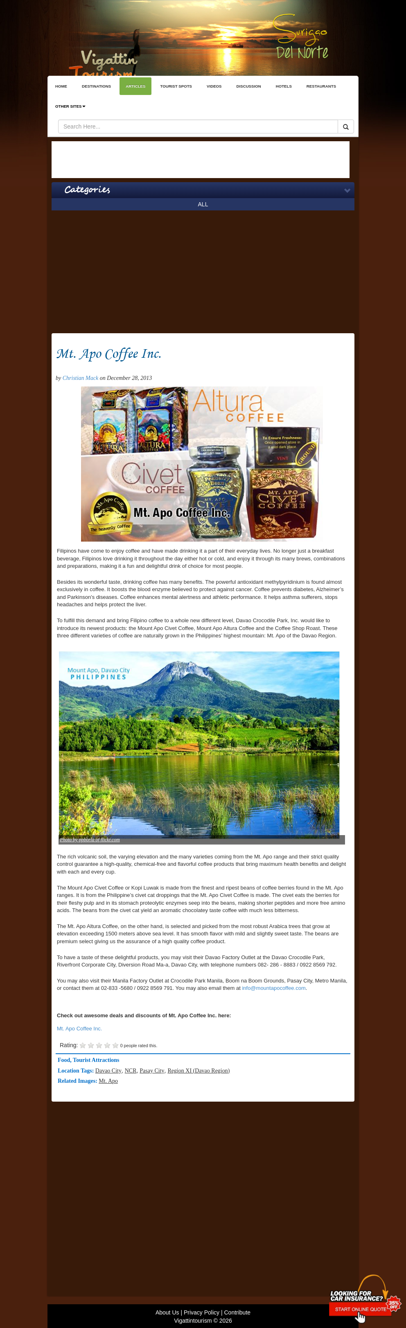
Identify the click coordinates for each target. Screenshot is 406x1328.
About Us (167, 1312)
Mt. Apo (108, 1081)
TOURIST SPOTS (176, 86)
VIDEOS (214, 86)
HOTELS (284, 86)
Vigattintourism (193, 1320)
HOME (61, 86)
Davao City (108, 1071)
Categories (87, 190)
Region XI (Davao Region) (198, 1071)
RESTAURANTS (321, 86)
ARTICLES (135, 86)
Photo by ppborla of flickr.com (90, 839)
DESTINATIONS (96, 86)
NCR (131, 1071)
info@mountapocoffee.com (273, 988)
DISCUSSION (249, 86)
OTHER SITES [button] (70, 106)
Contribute (237, 1312)
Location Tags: (76, 1071)
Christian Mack (81, 378)
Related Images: (78, 1081)
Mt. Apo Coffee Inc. (79, 1028)
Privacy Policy (201, 1312)
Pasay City (152, 1071)
